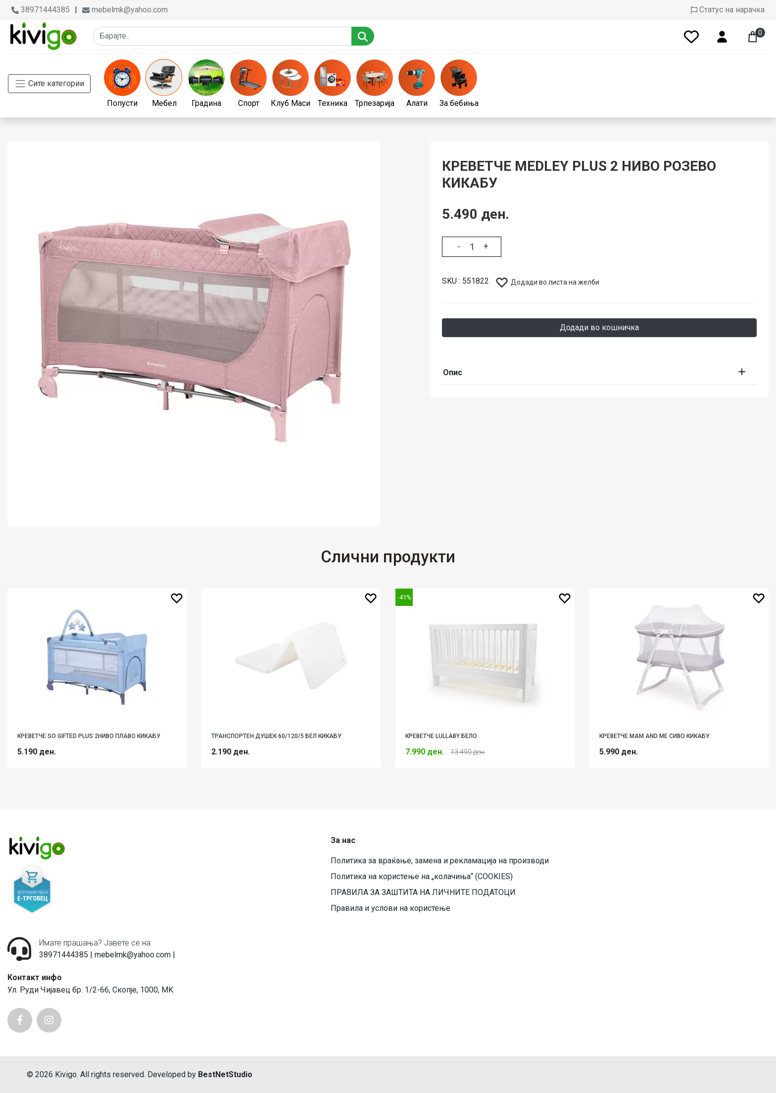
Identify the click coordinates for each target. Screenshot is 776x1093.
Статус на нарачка (728, 9)
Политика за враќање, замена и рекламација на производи (440, 860)
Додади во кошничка (599, 327)
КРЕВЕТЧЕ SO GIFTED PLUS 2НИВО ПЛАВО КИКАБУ (88, 736)
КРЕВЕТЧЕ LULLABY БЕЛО (441, 736)
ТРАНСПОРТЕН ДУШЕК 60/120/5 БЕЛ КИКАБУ (276, 736)
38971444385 (40, 9)
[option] (194, 327)
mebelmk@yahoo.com (125, 9)
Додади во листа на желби (546, 282)
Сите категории (49, 84)
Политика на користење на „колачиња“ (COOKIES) (422, 876)
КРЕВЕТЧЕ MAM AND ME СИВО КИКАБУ (654, 736)
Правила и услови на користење (390, 908)
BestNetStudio (225, 1074)
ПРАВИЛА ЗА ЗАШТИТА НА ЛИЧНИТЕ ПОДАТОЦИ (423, 892)
